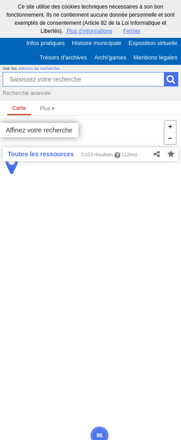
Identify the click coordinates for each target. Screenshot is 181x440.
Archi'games (110, 57)
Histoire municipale (97, 43)
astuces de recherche (38, 68)
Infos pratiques (46, 43)
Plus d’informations (89, 31)
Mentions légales (155, 57)
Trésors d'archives (63, 57)
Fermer (131, 31)
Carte (19, 108)
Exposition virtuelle (153, 43)
